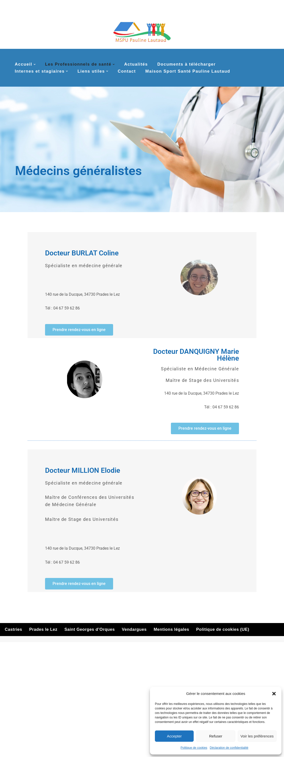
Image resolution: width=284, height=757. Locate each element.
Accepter (174, 736)
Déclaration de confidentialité (229, 747)
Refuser (215, 736)
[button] (273, 693)
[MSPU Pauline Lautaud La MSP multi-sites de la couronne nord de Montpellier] (142, 29)
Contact (127, 71)
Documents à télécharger (187, 64)
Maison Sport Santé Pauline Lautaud (189, 71)
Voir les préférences (257, 736)
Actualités (137, 64)
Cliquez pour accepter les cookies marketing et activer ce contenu (142, 688)
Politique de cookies (194, 747)
